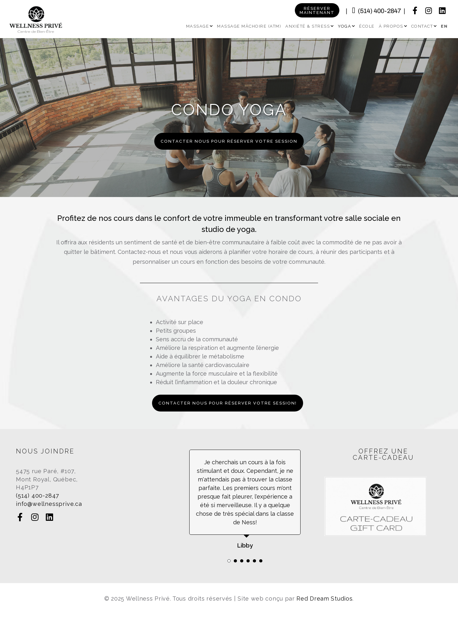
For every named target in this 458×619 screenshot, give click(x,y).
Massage (199, 26)
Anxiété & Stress (309, 26)
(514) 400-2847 (379, 10)
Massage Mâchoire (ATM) (249, 26)
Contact (424, 26)
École (367, 26)
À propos (393, 26)
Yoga (346, 26)
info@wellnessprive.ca (49, 503)
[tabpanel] (245, 499)
